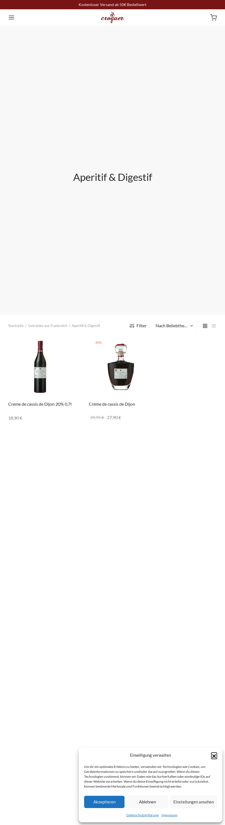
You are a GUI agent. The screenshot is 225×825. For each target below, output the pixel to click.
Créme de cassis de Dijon (112, 403)
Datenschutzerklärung (142, 815)
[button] (214, 755)
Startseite (16, 325)
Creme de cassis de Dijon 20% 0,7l (40, 403)
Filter (138, 325)
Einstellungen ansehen (193, 801)
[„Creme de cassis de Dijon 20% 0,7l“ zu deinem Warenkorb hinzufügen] (64, 345)
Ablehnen (147, 801)
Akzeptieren (104, 801)
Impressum (169, 815)
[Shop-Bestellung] (173, 325)
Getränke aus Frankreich (47, 325)
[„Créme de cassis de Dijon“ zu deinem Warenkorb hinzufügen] (145, 345)
